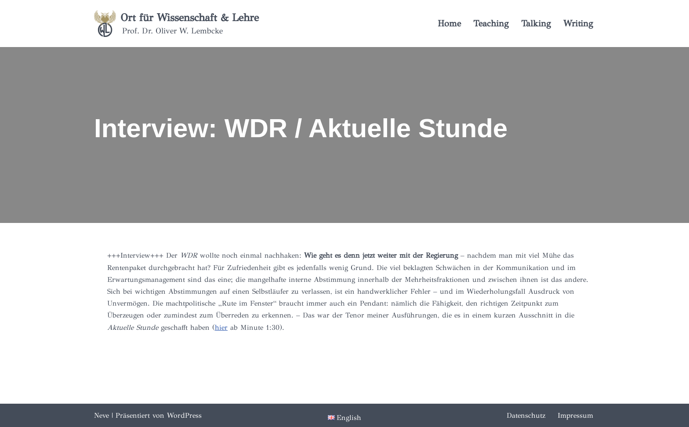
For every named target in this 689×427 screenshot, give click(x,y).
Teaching (491, 23)
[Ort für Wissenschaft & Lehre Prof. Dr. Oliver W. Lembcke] (176, 23)
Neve (101, 415)
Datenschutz (526, 415)
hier (221, 327)
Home (449, 23)
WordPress (184, 415)
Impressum (575, 415)
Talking (536, 23)
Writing (578, 23)
